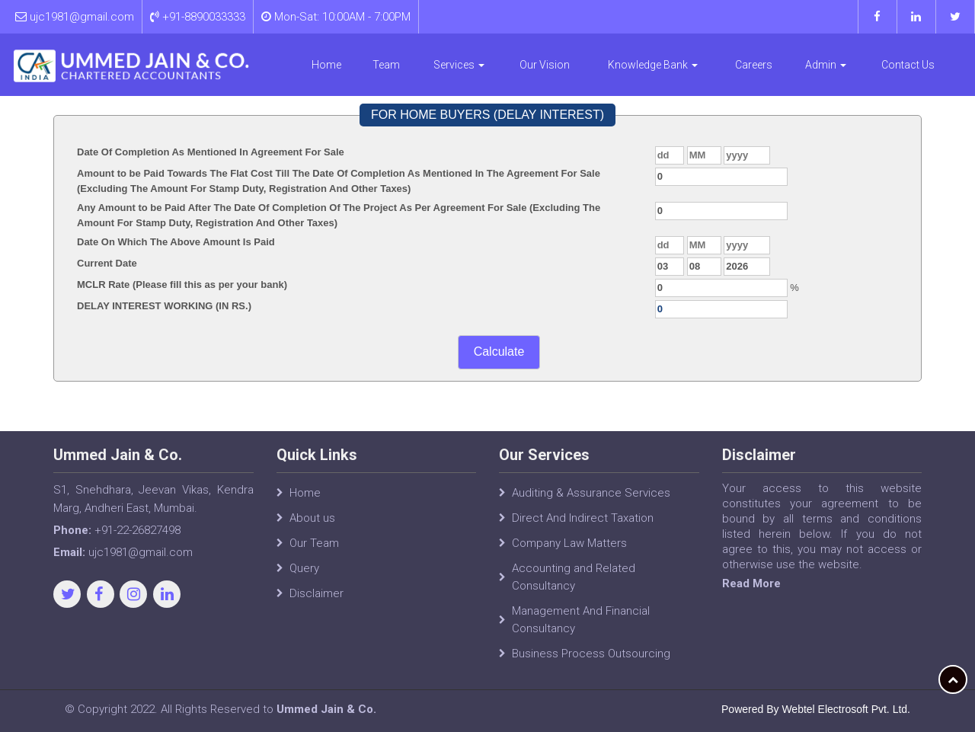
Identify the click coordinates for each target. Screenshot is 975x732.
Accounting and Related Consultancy (573, 577)
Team (386, 65)
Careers (753, 65)
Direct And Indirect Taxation (583, 518)
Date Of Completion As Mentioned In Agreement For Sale (210, 152)
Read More (751, 583)
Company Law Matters (569, 543)
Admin (825, 65)
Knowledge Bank (653, 65)
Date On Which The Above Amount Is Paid (176, 242)
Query (304, 568)
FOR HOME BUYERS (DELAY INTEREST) (487, 114)
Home (326, 65)
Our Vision (544, 65)
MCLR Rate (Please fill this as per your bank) (182, 284)
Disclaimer (316, 593)
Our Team (314, 543)
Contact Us (908, 65)
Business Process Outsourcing (591, 653)
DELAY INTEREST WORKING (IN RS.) (164, 306)
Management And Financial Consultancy (581, 619)
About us (312, 518)
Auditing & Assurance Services (591, 493)
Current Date (107, 263)
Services (458, 65)
